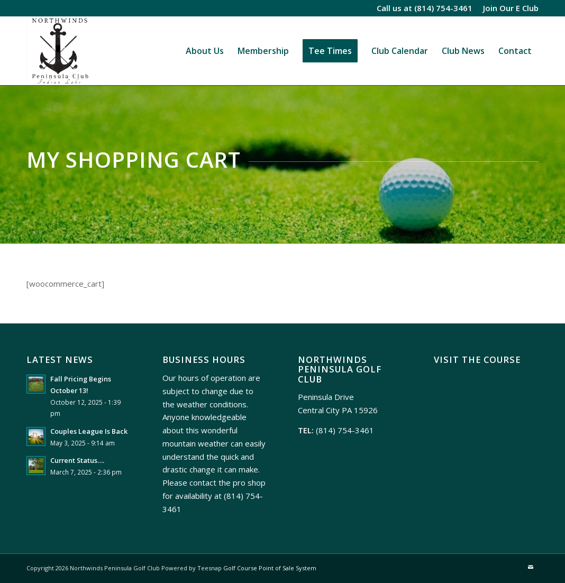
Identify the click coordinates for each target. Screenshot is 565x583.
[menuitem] (508, 8)
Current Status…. (77, 460)
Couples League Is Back (88, 431)
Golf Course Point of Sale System (269, 568)
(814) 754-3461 (443, 8)
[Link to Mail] (531, 567)
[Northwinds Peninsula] (58, 50)
